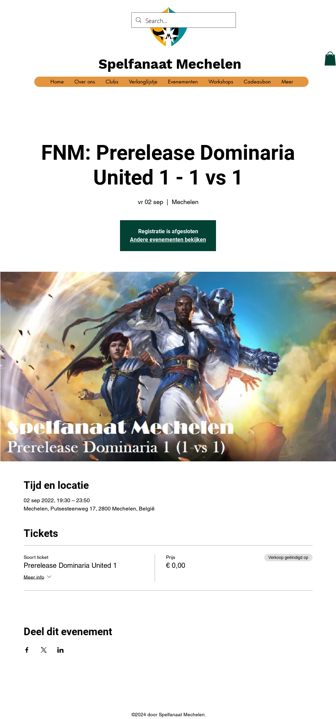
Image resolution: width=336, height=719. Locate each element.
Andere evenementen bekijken (168, 239)
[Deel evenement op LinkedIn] (60, 650)
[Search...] (183, 21)
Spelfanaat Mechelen (169, 64)
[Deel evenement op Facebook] (27, 650)
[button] (330, 59)
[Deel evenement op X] (43, 650)
